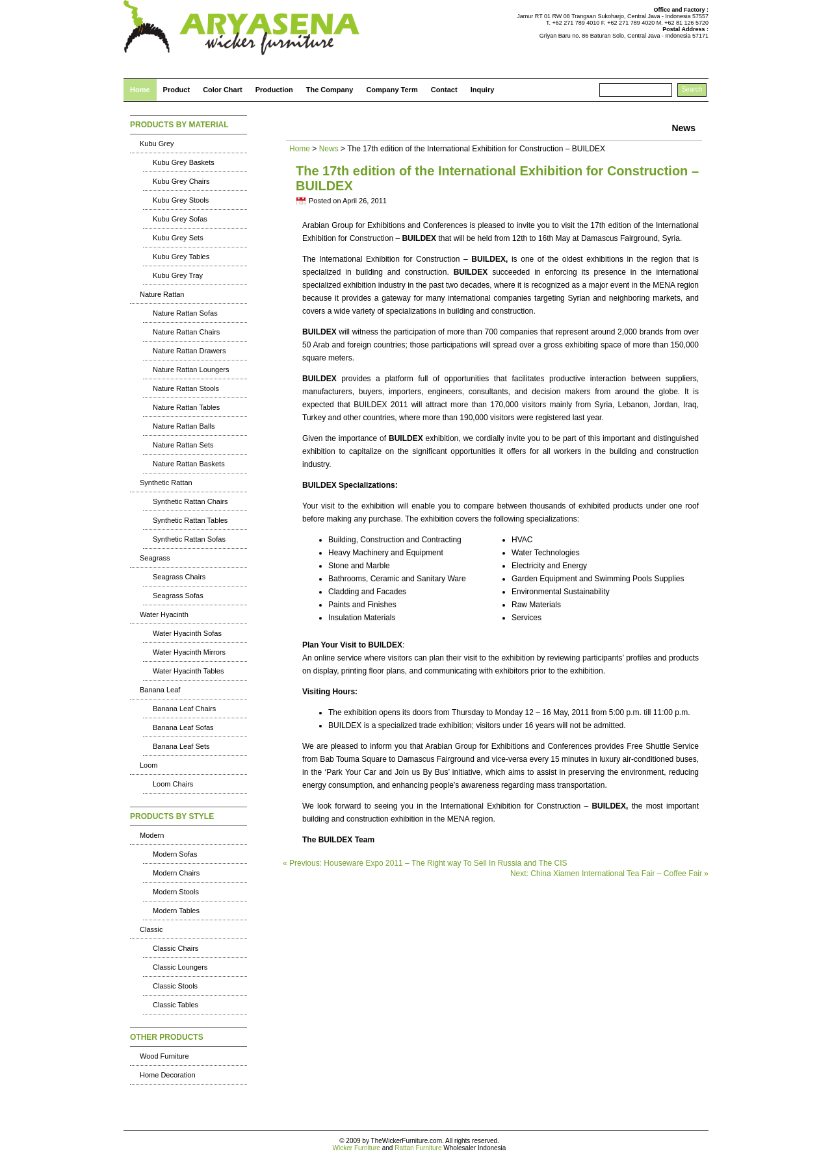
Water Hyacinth (164, 614)
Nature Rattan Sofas (185, 313)
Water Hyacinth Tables (188, 671)
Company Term (391, 90)
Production (274, 90)
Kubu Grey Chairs (181, 181)
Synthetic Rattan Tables (190, 520)
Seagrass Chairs (179, 577)
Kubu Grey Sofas (180, 219)
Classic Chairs (175, 948)
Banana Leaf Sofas (183, 727)
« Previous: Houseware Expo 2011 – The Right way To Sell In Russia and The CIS (425, 863)
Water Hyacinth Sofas (187, 633)
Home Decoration (168, 1075)
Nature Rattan (162, 294)
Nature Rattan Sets (183, 445)
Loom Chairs (173, 784)
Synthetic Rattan (166, 482)
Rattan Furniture (418, 1148)
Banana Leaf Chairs (184, 708)
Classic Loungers (180, 967)
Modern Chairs (176, 873)
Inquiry (483, 90)
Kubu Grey (157, 143)
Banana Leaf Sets (181, 746)
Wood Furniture (164, 1056)
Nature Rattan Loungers (191, 369)
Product (176, 90)
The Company (330, 90)
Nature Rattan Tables (186, 407)
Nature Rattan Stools (186, 388)
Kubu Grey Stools (181, 200)
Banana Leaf (160, 690)
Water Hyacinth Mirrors (189, 652)
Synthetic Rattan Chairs (190, 501)
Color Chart (222, 90)
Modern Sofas (175, 854)
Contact (444, 90)
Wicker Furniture (356, 1148)
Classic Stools (175, 986)
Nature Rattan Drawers (189, 351)
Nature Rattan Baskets (189, 464)
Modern (152, 835)
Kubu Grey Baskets (183, 162)
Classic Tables (175, 1005)
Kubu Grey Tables (181, 256)
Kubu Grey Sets (178, 238)
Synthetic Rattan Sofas (189, 539)
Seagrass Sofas (178, 595)
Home (140, 90)
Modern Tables (176, 910)
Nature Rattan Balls (183, 426)
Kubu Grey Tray (178, 275)
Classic (151, 929)
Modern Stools (176, 892)
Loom (149, 765)
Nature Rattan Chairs (186, 332)
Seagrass (155, 558)
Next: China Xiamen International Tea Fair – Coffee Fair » (609, 873)
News (329, 148)
